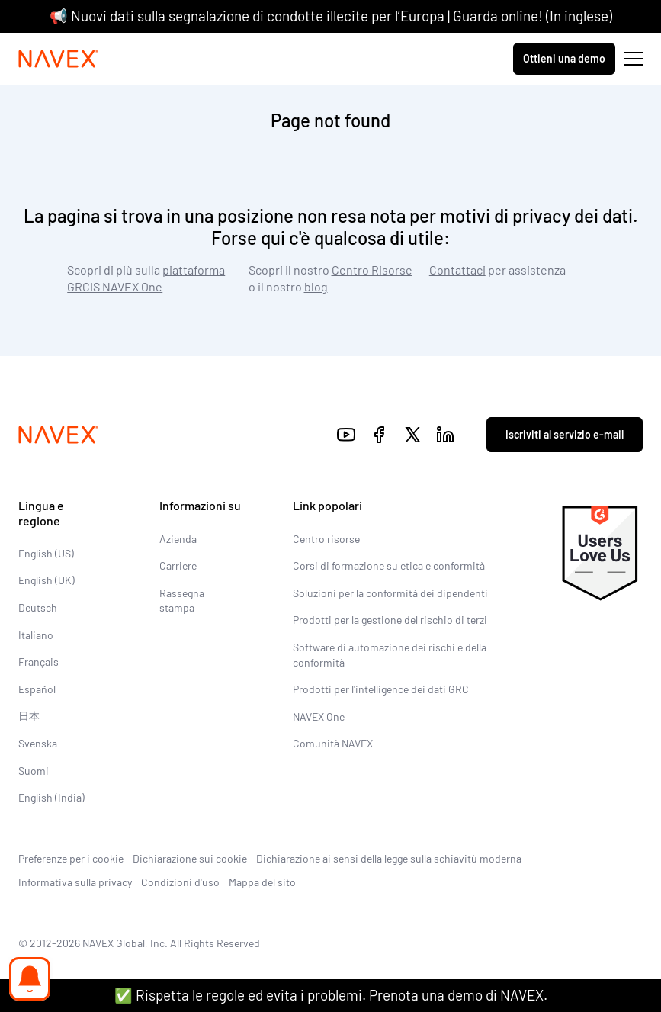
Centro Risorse (372, 269)
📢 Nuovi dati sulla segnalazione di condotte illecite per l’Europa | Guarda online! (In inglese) (331, 15)
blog (316, 286)
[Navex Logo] (58, 59)
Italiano (35, 634)
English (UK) (46, 579)
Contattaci (457, 269)
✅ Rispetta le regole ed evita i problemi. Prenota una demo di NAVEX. (330, 995)
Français (38, 661)
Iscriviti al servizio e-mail (564, 434)
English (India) (51, 797)
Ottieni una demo (564, 58)
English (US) (46, 553)
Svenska (37, 743)
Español (37, 689)
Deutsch (37, 607)
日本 (29, 715)
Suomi (33, 770)
